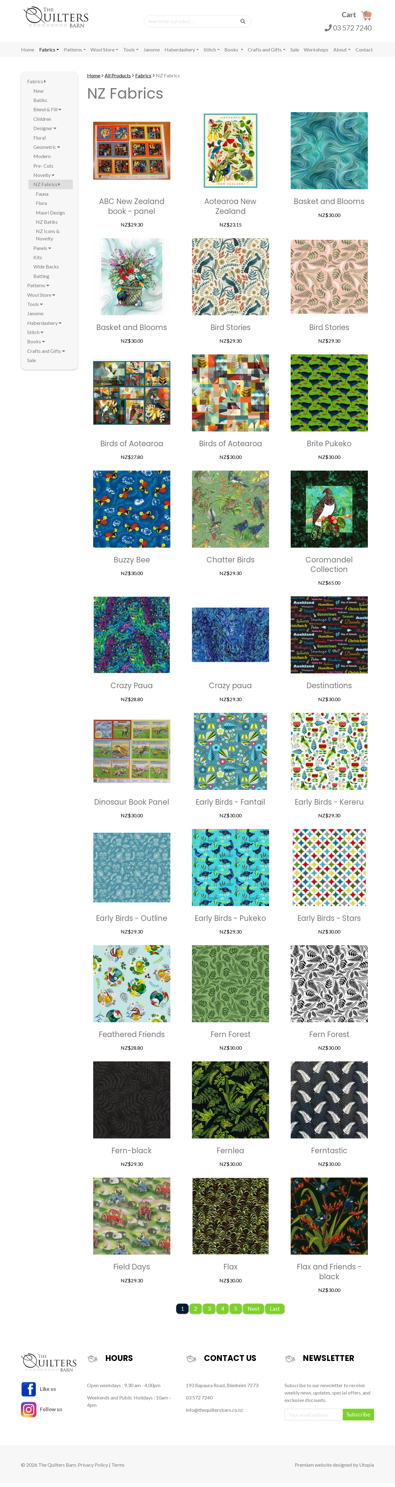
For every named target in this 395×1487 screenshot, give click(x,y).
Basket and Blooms (329, 205)
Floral (39, 141)
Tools (129, 53)
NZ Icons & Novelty (48, 238)
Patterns (73, 53)
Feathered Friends (132, 1038)
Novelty (44, 179)
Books (231, 53)
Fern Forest (230, 1038)
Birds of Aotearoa (131, 448)
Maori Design (50, 216)
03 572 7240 (348, 29)
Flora (41, 207)
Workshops (316, 53)
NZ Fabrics (46, 188)
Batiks (40, 104)
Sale (294, 53)
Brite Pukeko (329, 448)
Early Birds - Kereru (329, 806)
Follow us (41, 1413)
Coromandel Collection (329, 568)
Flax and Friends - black (329, 1275)
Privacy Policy (93, 1468)
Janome (151, 53)
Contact (364, 53)
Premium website (313, 1468)
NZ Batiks (47, 226)
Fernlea (230, 1155)
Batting (41, 280)
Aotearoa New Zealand (230, 210)
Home (27, 53)
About (340, 53)
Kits (37, 261)
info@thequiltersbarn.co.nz (214, 1414)
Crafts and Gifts (265, 53)
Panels (42, 252)
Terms (118, 1468)
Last (275, 1312)
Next (253, 1312)
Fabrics (47, 53)
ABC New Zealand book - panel (131, 210)
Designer (44, 132)
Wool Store (102, 53)
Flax (230, 1271)
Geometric (46, 151)
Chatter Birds (230, 564)
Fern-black (131, 1155)
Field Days (131, 1271)
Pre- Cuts (43, 170)
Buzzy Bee (132, 564)
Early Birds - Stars (329, 922)
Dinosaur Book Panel (131, 806)
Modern (42, 160)
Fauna (42, 198)
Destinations (329, 689)
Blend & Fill (47, 113)
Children (42, 123)
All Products (118, 79)
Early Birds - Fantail (230, 806)
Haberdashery (179, 53)
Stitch (210, 53)
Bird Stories (230, 331)
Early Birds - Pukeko (230, 922)
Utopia (366, 1468)
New (38, 95)
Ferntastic (329, 1155)
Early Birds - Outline (131, 922)
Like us (38, 1392)
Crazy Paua (131, 689)
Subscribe (358, 1418)
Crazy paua (230, 689)
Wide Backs (46, 270)
